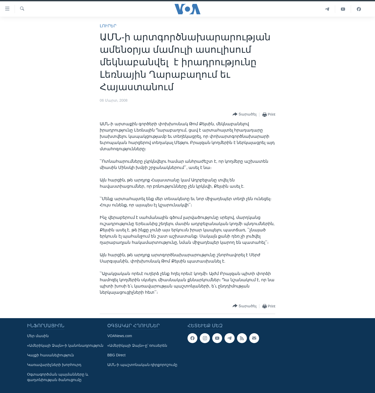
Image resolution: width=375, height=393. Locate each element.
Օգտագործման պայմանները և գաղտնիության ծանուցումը (57, 377)
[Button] (245, 114)
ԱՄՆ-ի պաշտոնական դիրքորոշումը (142, 365)
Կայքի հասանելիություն (50, 355)
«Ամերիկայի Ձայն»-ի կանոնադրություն (65, 345)
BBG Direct (116, 355)
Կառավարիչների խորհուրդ (54, 365)
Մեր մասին (38, 336)
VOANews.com (119, 336)
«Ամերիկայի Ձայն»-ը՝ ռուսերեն (137, 345)
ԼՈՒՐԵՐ (108, 26)
